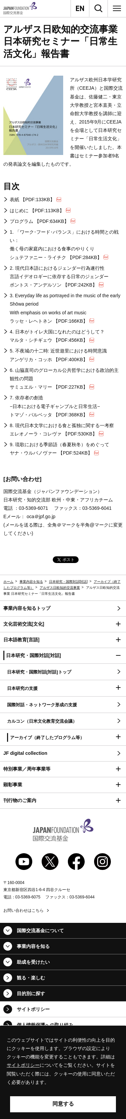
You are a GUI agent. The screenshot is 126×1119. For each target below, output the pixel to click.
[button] (63, 624)
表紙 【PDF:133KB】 (35, 199)
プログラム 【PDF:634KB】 (42, 221)
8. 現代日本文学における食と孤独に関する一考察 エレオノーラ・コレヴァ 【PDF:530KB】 (62, 429)
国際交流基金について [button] (40, 930)
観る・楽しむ (31, 977)
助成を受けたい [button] (33, 962)
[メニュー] (117, 8)
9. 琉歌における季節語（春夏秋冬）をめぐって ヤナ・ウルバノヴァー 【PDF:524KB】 (59, 449)
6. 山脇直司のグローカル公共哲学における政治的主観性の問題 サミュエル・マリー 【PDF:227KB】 (64, 379)
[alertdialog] (63, 1072)
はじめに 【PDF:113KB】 (40, 210)
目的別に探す (31, 993)
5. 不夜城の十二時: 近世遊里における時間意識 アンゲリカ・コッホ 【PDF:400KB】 (58, 355)
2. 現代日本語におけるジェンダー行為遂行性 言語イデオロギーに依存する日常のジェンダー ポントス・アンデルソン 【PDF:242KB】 (59, 276)
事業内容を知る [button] (33, 946)
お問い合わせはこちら (23, 910)
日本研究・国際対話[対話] (68, 581)
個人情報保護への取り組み (45, 1025)
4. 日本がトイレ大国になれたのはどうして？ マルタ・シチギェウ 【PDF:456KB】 (57, 336)
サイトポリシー (33, 1009)
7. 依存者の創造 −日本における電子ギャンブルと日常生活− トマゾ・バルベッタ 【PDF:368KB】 (55, 406)
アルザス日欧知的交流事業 (60, 587)
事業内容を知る (31, 581)
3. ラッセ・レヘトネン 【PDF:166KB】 (65, 308)
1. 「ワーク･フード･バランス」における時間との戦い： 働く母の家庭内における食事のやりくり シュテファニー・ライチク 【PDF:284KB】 (64, 244)
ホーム (8, 581)
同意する (63, 1104)
